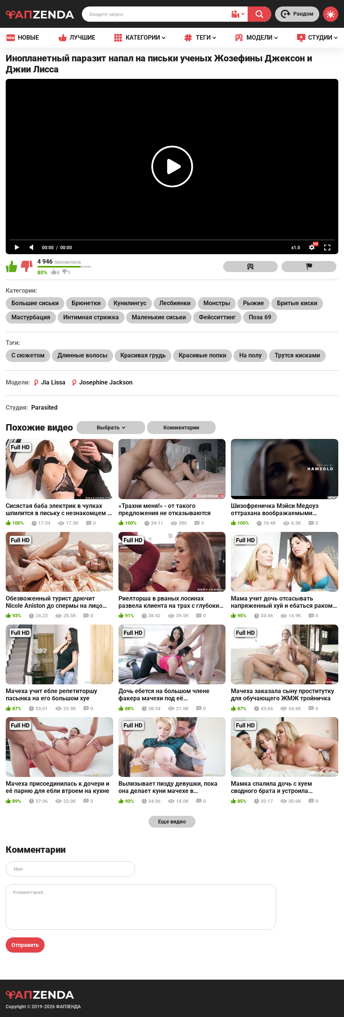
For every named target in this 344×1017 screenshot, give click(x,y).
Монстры (216, 303)
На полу (250, 355)
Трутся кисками (297, 355)
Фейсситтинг (217, 317)
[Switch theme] (330, 14)
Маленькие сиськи (159, 317)
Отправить (25, 945)
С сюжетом (28, 355)
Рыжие (253, 303)
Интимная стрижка (91, 317)
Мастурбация (30, 317)
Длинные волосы (82, 355)
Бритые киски (297, 303)
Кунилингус (130, 303)
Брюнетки (86, 303)
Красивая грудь (143, 355)
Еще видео (172, 821)
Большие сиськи (35, 303)
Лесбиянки (174, 303)
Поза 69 (260, 317)
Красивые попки (202, 355)
